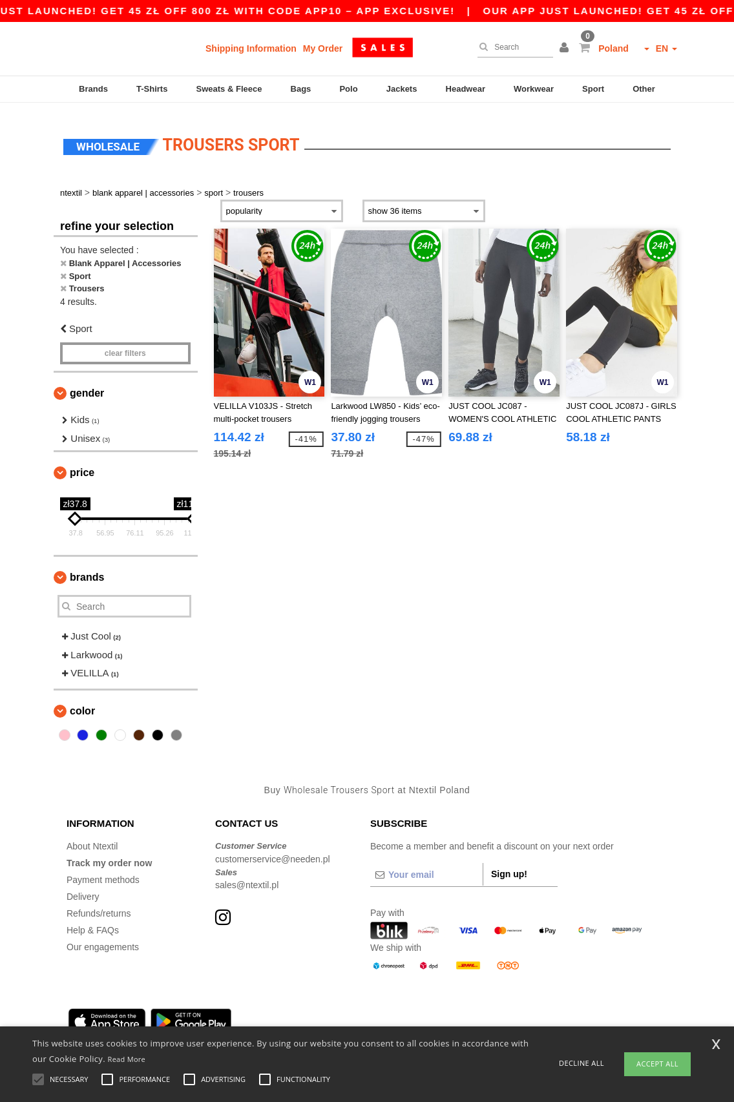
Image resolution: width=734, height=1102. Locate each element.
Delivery (83, 889)
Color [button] (82, 703)
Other (644, 89)
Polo (348, 89)
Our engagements (103, 940)
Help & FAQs (93, 923)
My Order (322, 48)
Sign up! (509, 867)
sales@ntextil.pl (246, 878)
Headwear (465, 89)
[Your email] (426, 867)
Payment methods (103, 873)
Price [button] (82, 465)
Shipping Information (251, 48)
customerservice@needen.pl (272, 851)
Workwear (534, 89)
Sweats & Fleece (229, 89)
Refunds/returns (99, 906)
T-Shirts (151, 89)
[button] (566, 48)
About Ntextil (92, 839)
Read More (127, 1059)
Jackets (401, 89)
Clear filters (125, 346)
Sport (593, 89)
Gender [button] (87, 385)
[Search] (512, 47)
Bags (301, 89)
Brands (93, 89)
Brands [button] (87, 570)
